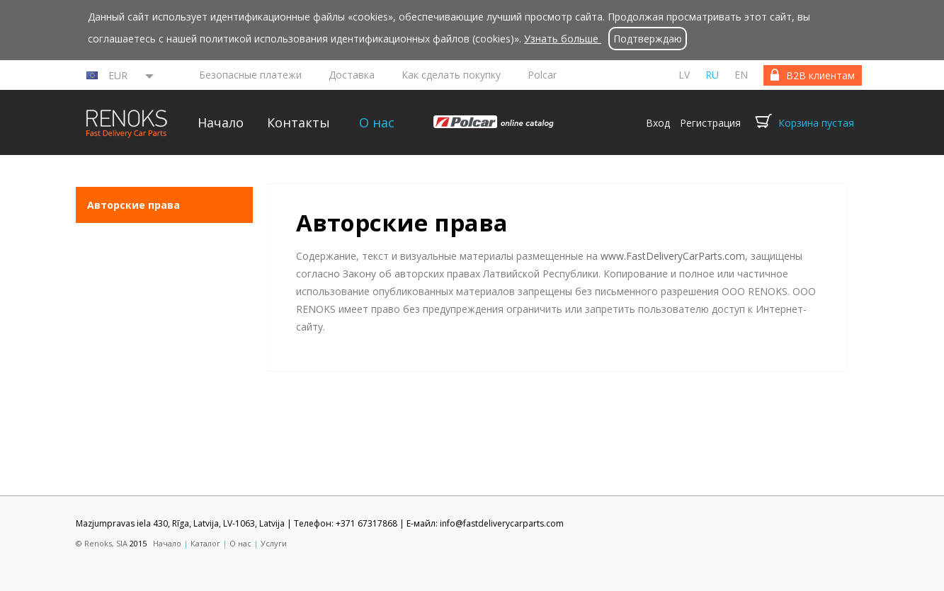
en (741, 74)
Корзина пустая (816, 123)
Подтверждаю (647, 38)
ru (712, 74)
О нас (376, 122)
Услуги (274, 543)
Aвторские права (133, 205)
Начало (221, 122)
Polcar (542, 74)
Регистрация (710, 123)
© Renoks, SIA (101, 543)
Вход (658, 123)
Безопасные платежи (250, 74)
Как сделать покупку (451, 74)
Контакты (298, 122)
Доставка (352, 74)
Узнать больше (562, 38)
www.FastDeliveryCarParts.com (673, 256)
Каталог (205, 543)
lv (684, 74)
